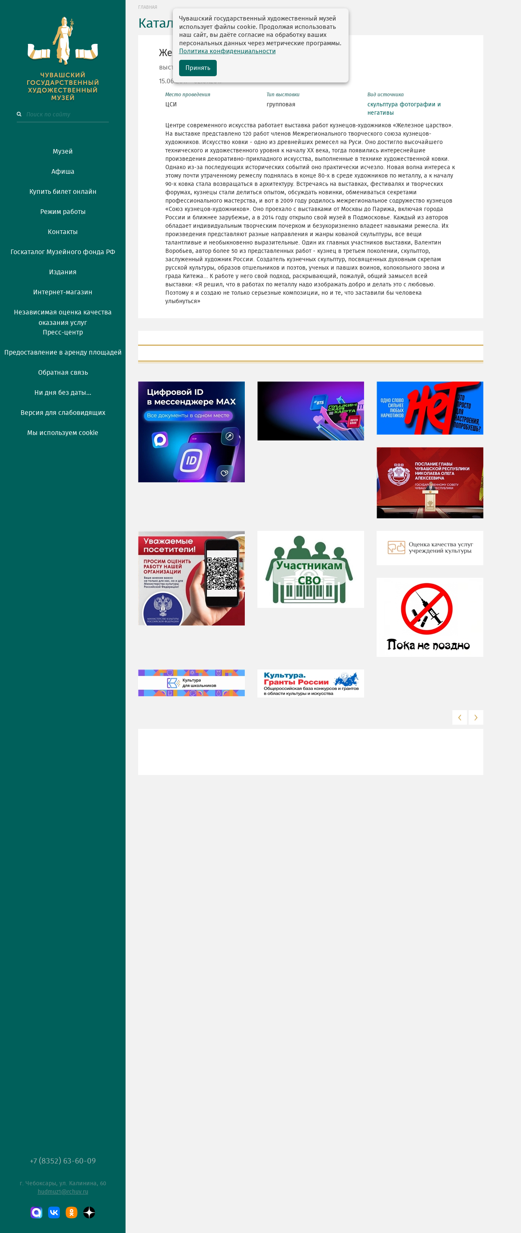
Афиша (62, 171)
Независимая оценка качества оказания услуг (63, 316)
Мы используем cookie (62, 433)
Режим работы (63, 212)
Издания (63, 272)
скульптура (382, 105)
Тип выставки (283, 94)
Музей (63, 151)
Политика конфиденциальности (227, 51)
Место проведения (187, 94)
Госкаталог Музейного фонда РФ (62, 252)
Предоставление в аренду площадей (63, 352)
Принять (197, 68)
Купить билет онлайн (63, 191)
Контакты (63, 232)
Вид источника (385, 94)
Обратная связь (63, 372)
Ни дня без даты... (62, 392)
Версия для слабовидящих (63, 412)
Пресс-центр (63, 332)
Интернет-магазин (62, 292)
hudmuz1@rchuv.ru (63, 1192)
